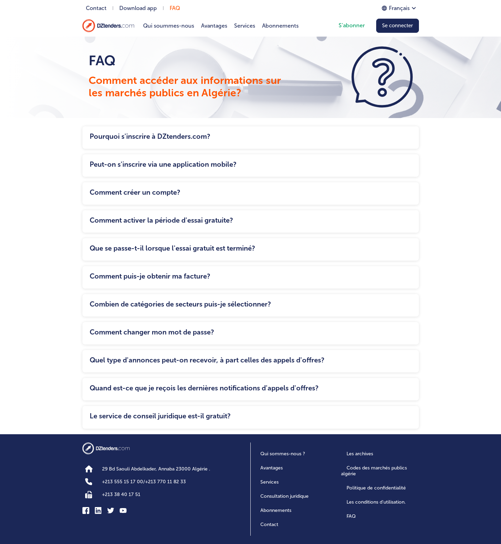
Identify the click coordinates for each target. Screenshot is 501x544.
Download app (138, 8)
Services (244, 25)
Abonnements (280, 25)
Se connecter (397, 25)
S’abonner (352, 25)
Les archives (360, 454)
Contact (96, 8)
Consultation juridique (284, 496)
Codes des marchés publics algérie (374, 471)
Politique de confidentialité (376, 488)
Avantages (214, 25)
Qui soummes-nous (168, 25)
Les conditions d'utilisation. (376, 502)
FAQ (175, 8)
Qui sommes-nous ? (282, 454)
